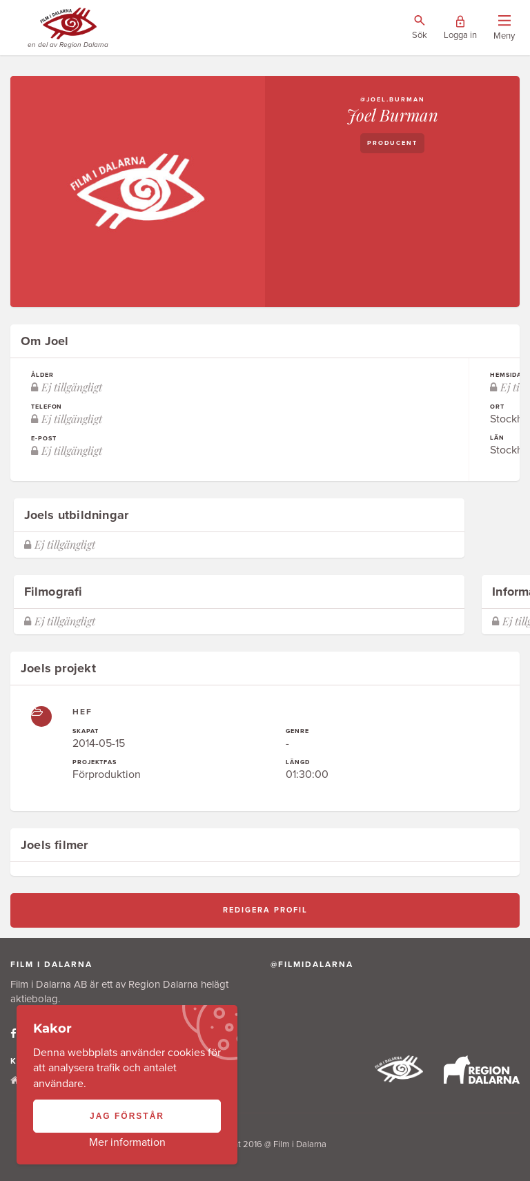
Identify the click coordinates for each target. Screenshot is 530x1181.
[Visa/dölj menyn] (504, 28)
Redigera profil (265, 910)
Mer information (127, 1142)
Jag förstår (127, 1116)
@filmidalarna (312, 964)
